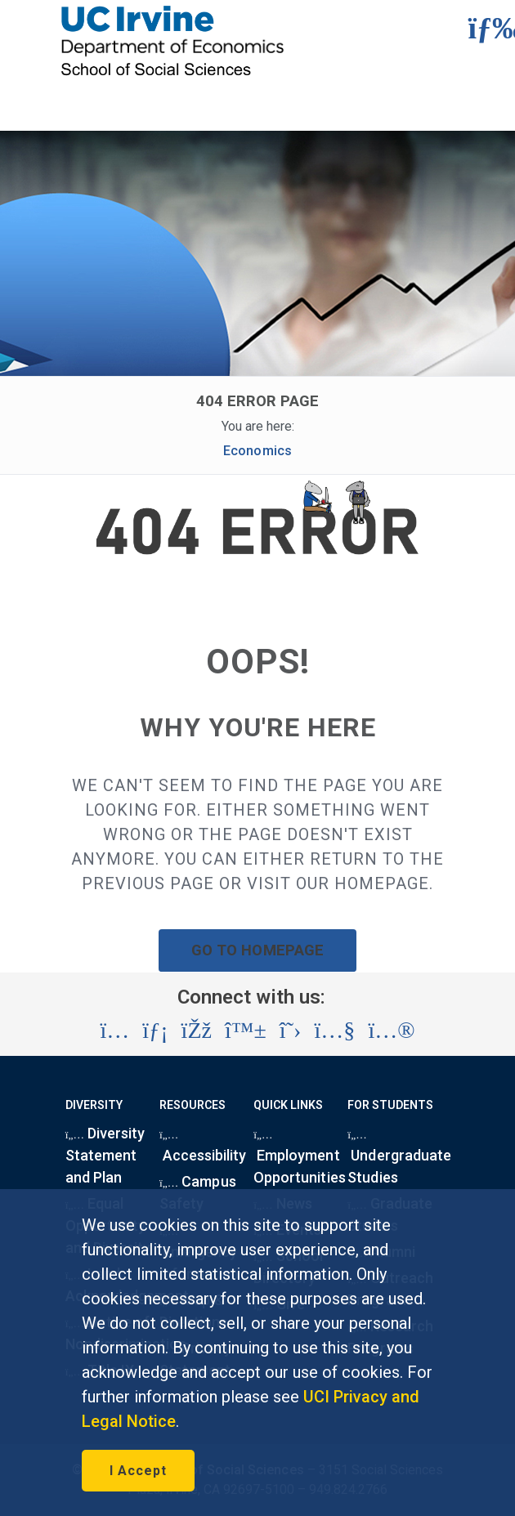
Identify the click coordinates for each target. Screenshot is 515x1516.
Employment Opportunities (299, 1160)
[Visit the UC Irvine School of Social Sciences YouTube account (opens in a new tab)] (334, 1030)
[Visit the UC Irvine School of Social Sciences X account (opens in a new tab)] (291, 1030)
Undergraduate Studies (399, 1160)
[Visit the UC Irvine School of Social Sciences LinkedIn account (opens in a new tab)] (155, 1030)
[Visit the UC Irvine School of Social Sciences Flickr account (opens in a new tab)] (391, 1030)
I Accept (138, 1470)
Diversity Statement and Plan (105, 1155)
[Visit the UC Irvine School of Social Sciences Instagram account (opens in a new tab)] (114, 1030)
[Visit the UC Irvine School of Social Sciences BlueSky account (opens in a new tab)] (245, 1030)
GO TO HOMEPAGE (257, 950)
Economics (257, 450)
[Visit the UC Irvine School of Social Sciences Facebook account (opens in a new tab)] (196, 1030)
